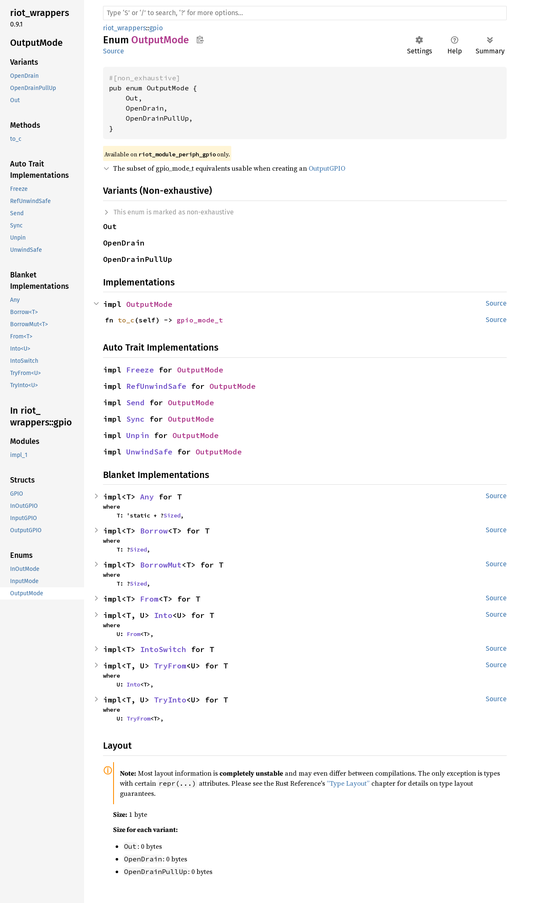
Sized (172, 515)
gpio (156, 28)
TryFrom (170, 666)
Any (147, 497)
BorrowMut (161, 565)
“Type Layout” (348, 783)
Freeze (140, 370)
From (149, 599)
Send (135, 402)
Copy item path (200, 39)
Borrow (154, 531)
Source (113, 51)
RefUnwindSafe (156, 386)
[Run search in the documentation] (305, 13)
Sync (135, 419)
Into (163, 615)
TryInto (170, 700)
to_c (126, 320)
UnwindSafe (149, 452)
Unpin (137, 435)
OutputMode (149, 304)
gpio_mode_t (200, 320)
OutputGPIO (327, 168)
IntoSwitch (163, 649)
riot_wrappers (124, 28)
